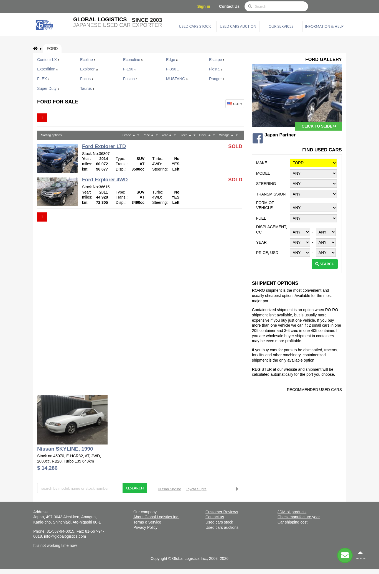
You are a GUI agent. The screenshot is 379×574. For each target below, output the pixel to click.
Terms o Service (147, 522)
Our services (281, 26)
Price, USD (267, 252)
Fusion (130, 79)
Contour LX (48, 59)
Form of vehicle (265, 205)
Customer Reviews (221, 512)
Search (325, 263)
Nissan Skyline (169, 489)
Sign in (203, 6)
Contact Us (229, 6)
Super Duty (48, 88)
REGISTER (262, 369)
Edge (171, 59)
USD (235, 104)
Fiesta (215, 69)
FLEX (43, 79)
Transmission (271, 194)
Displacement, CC (271, 229)
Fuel (261, 218)
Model (263, 173)
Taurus (87, 88)
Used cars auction (238, 26)
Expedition (47, 69)
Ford (52, 48)
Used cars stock (195, 26)
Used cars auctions (221, 527)
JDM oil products (292, 512)
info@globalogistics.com (65, 536)
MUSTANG (177, 79)
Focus (86, 79)
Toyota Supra (196, 489)
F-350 (172, 69)
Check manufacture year (299, 517)
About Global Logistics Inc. (156, 517)
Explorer (89, 69)
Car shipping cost (292, 522)
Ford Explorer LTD (104, 146)
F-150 (129, 69)
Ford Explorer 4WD (105, 179)
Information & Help (324, 26)
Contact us (214, 517)
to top (360, 555)
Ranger (216, 79)
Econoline (133, 59)
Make (261, 163)
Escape (216, 59)
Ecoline (87, 59)
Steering (266, 183)
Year (261, 242)
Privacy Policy (145, 527)
